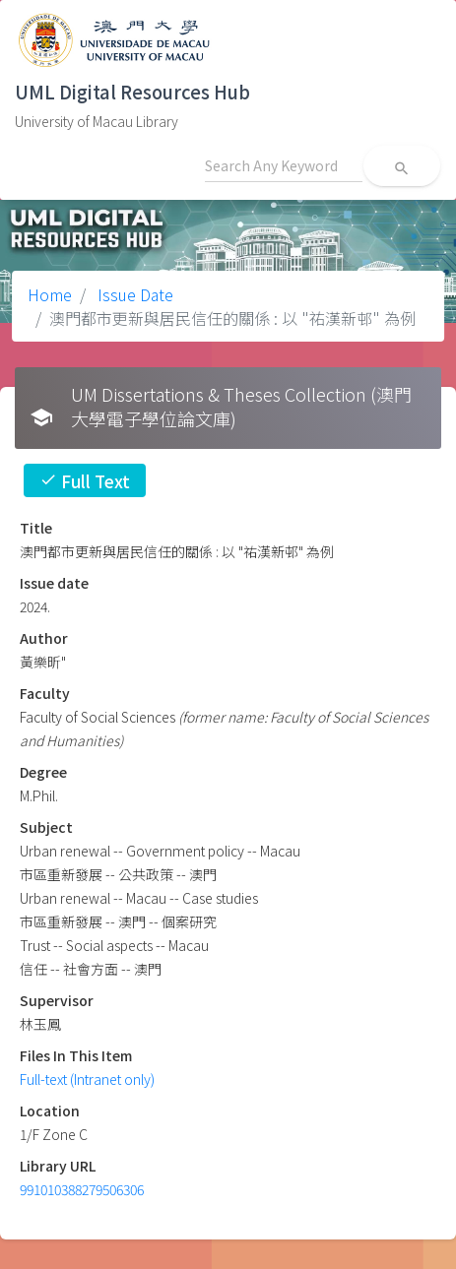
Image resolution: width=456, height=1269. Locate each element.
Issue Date (133, 294)
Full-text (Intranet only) (87, 1079)
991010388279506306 (82, 1189)
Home (50, 294)
